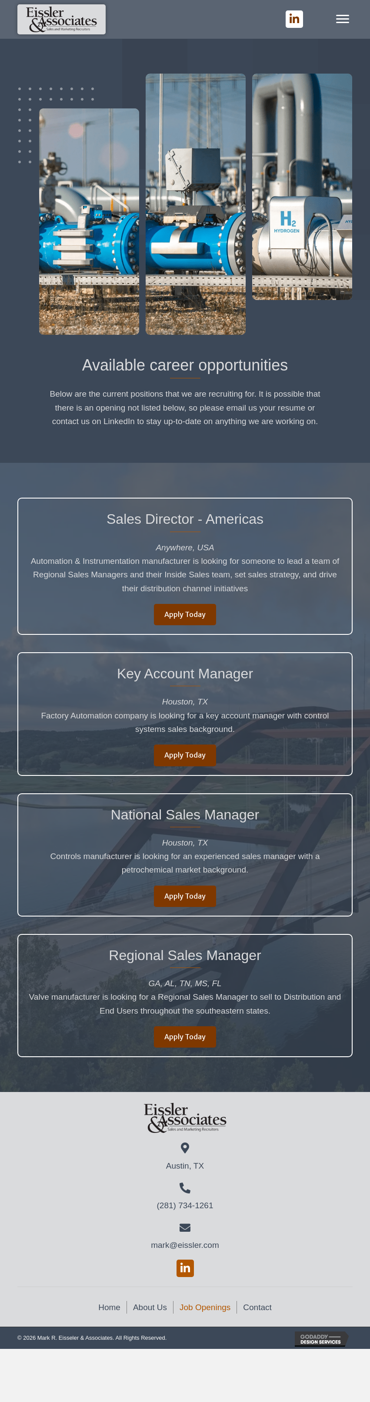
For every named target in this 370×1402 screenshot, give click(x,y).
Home (109, 1307)
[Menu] (343, 19)
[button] (294, 19)
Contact (257, 1307)
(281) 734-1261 (185, 1205)
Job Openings (205, 1307)
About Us (150, 1307)
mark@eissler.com (185, 1245)
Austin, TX (185, 1165)
